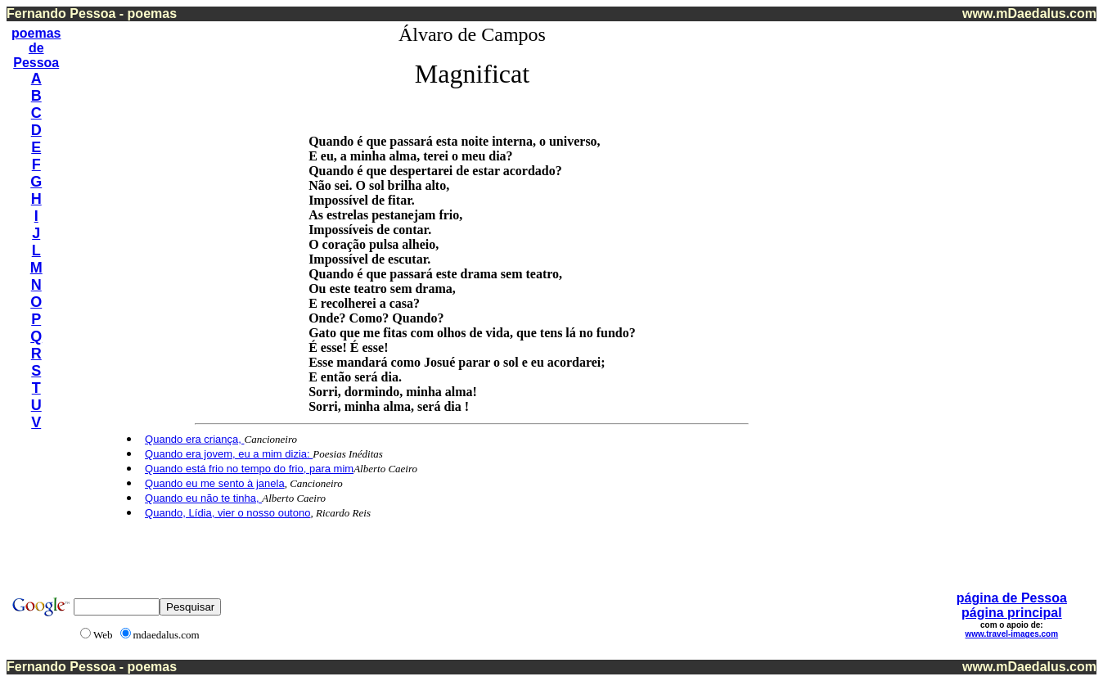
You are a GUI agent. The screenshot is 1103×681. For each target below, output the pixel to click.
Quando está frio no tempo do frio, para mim (249, 468)
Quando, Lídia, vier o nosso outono (227, 513)
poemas (36, 33)
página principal (1011, 613)
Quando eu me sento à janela (215, 483)
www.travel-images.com (1012, 633)
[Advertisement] (1028, 269)
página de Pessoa (1012, 598)
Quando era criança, (194, 439)
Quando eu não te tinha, (203, 498)
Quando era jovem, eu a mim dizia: (229, 454)
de (36, 48)
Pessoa (36, 63)
